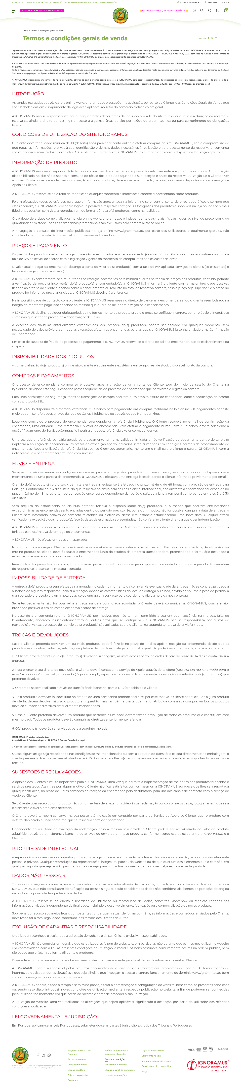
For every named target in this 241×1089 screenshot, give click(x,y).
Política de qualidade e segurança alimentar (116, 1052)
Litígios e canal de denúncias (120, 1070)
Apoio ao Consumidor (188, 2)
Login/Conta (210, 2)
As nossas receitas (77, 1059)
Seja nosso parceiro (78, 1075)
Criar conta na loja (151, 1055)
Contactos (73, 1080)
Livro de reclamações (116, 1075)
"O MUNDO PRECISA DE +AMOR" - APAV (41, 10)
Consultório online (77, 1064)
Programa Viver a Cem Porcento (79, 1052)
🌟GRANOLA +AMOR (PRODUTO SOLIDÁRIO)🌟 (164, 10)
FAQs (144, 1071)
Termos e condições (115, 1059)
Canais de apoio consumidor (156, 1066)
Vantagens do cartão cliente (156, 1061)
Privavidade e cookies (116, 1064)
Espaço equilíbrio (76, 1070)
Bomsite (52, 1068)
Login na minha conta (153, 1050)
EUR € (225, 2)
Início (25, 30)
